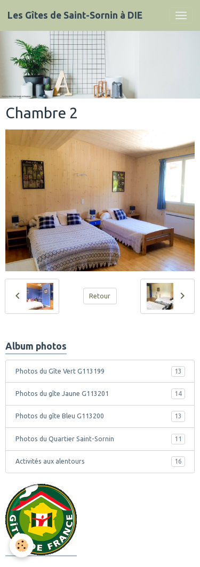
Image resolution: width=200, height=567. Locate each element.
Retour (99, 296)
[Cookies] (22, 545)
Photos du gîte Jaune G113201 (100, 393)
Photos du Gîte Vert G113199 (100, 371)
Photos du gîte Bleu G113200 (100, 416)
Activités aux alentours (100, 461)
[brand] (74, 15)
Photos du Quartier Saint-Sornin (100, 439)
